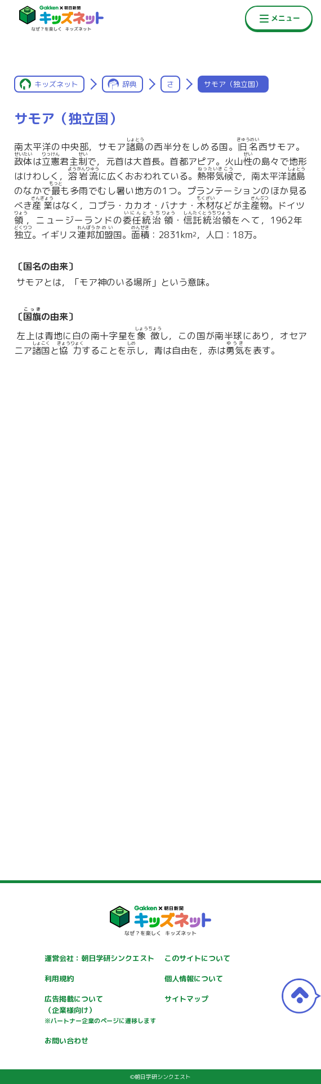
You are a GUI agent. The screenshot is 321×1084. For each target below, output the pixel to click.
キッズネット (56, 84)
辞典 (129, 84)
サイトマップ (186, 999)
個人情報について (193, 978)
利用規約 (59, 978)
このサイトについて (197, 958)
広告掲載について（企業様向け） (100, 1010)
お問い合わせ (66, 1040)
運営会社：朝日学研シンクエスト (99, 958)
